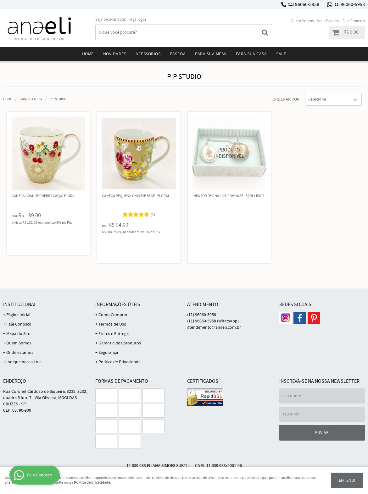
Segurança (108, 352)
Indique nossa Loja (24, 362)
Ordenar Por (285, 99)
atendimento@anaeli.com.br (214, 327)
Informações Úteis (117, 304)
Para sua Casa (251, 54)
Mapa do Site (18, 334)
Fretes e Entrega (113, 334)
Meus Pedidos (328, 21)
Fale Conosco (354, 21)
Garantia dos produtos (119, 343)
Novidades (114, 54)
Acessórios (148, 54)
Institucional (19, 304)
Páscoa (178, 54)
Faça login (137, 19)
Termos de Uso (112, 324)
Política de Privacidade (119, 362)
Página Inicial (18, 315)
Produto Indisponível (229, 153)
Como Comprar (112, 315)
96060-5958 (303, 4)
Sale (281, 54)
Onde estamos (19, 352)
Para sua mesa (210, 54)
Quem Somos (302, 21)
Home (88, 54)
